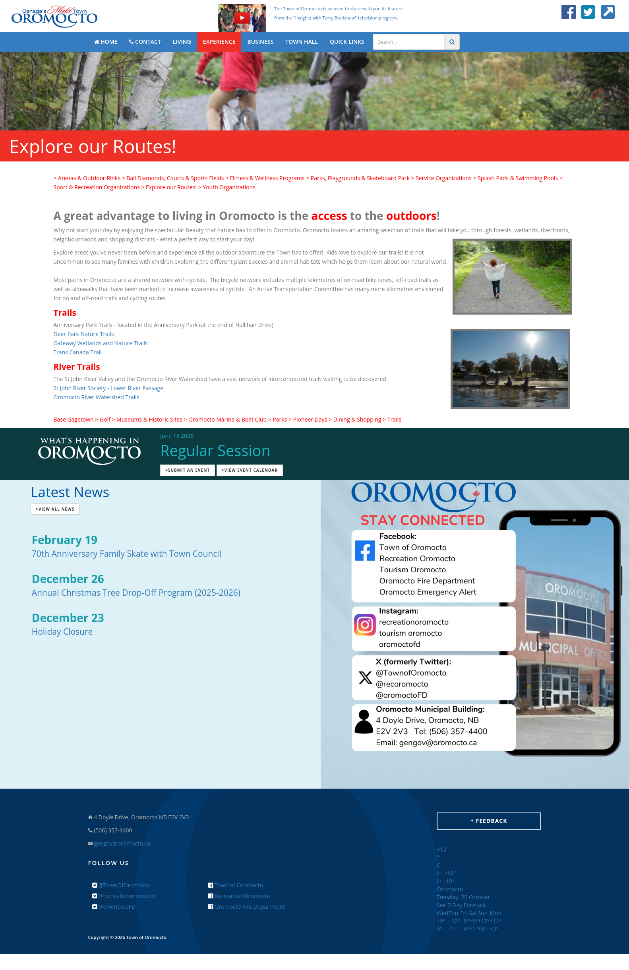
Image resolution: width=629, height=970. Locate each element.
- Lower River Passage (134, 388)
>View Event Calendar (250, 470)
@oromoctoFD (114, 906)
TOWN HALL (301, 41)
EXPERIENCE (219, 41)
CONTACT (145, 41)
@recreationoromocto (123, 896)
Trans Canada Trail (77, 352)
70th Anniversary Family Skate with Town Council (126, 553)
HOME (106, 41)
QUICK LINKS (347, 41)
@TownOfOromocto (121, 885)
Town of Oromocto (235, 885)
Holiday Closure (62, 631)
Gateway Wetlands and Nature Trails (100, 343)
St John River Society (79, 388)
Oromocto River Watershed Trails (96, 397)
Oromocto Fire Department (246, 906)
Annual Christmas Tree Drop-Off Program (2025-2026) (136, 592)
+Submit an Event (187, 470)
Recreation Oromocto (239, 896)
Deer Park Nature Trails (83, 334)
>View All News (55, 509)
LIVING (182, 41)
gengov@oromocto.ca (122, 843)
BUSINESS (260, 41)
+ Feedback (488, 820)
